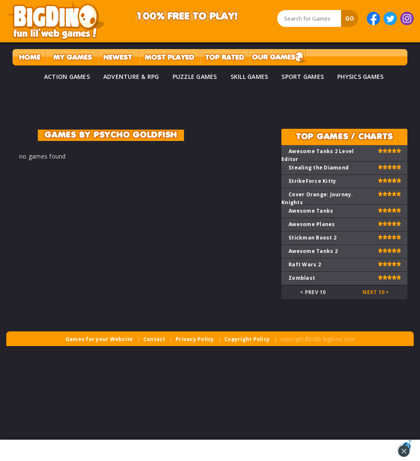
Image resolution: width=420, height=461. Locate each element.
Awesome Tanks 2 (313, 251)
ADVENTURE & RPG (131, 77)
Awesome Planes (312, 224)
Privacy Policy (195, 339)
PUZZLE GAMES (195, 77)
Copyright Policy (247, 339)
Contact (154, 339)
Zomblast (302, 277)
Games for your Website (99, 339)
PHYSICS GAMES (360, 77)
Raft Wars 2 (305, 264)
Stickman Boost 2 (312, 237)
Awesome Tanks (311, 210)
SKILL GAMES (249, 77)
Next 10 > (375, 292)
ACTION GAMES (67, 77)
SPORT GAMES (302, 77)
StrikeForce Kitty (312, 181)
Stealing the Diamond (319, 167)
